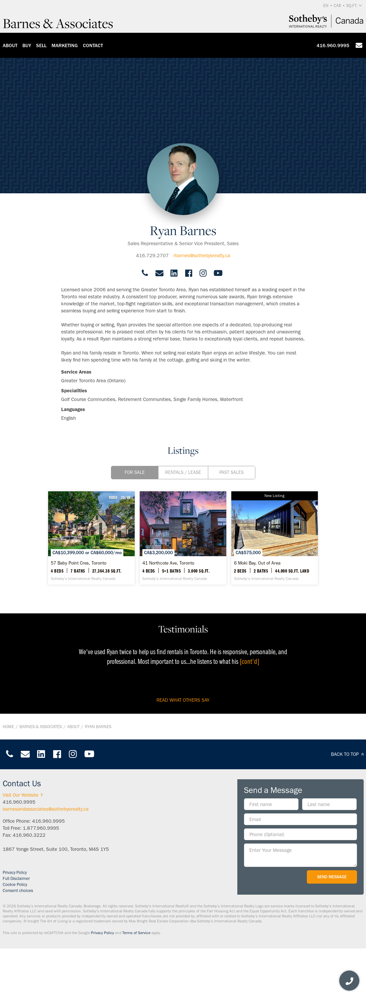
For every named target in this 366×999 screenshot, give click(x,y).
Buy (26, 45)
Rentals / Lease (183, 472)
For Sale (135, 472)
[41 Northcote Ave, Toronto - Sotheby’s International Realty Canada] (183, 538)
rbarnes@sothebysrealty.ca (201, 256)
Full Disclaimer (16, 878)
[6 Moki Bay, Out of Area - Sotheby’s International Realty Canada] (274, 538)
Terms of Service (136, 932)
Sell (41, 45)
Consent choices (18, 890)
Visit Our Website (24, 795)
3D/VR (125, 497)
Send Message (332, 876)
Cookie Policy (15, 884)
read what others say (183, 700)
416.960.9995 (333, 45)
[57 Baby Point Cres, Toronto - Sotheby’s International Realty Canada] (91, 538)
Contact (93, 45)
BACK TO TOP (348, 754)
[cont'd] (249, 661)
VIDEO (113, 497)
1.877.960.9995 (41, 828)
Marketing (64, 45)
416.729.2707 (152, 256)
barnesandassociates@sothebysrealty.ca (46, 809)
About (10, 45)
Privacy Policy (15, 872)
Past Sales (231, 472)
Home (8, 726)
